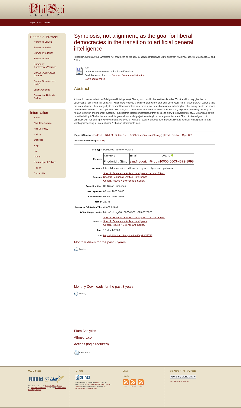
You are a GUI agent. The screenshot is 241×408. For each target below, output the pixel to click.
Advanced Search (43, 42)
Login (32, 23)
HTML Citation (172, 135)
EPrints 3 (98, 382)
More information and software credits (91, 387)
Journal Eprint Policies (45, 162)
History (37, 134)
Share (100, 140)
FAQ (36, 151)
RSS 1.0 (133, 386)
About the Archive (43, 123)
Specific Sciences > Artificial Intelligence (125, 177)
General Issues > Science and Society (124, 180)
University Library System (53, 386)
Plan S (37, 156)
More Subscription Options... (179, 381)
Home (37, 117)
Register (38, 167)
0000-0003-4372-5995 (177, 161)
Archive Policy (41, 128)
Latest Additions (42, 89)
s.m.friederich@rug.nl (145, 161)
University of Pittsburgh (38, 388)
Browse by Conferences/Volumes (45, 65)
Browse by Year (42, 58)
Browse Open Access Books (44, 83)
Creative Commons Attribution (127, 75)
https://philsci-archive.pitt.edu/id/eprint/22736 (127, 235)
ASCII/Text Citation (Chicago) (146, 135)
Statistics (38, 140)
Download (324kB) (95, 78)
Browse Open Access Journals (44, 74)
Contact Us (39, 173)
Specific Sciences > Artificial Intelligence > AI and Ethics (134, 173)
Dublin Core (121, 135)
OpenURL (187, 135)
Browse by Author (43, 47)
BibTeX (109, 135)
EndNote (98, 135)
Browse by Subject (43, 53)
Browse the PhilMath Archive (44, 97)
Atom (125, 386)
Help (36, 145)
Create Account (43, 23)
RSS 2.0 (141, 386)
